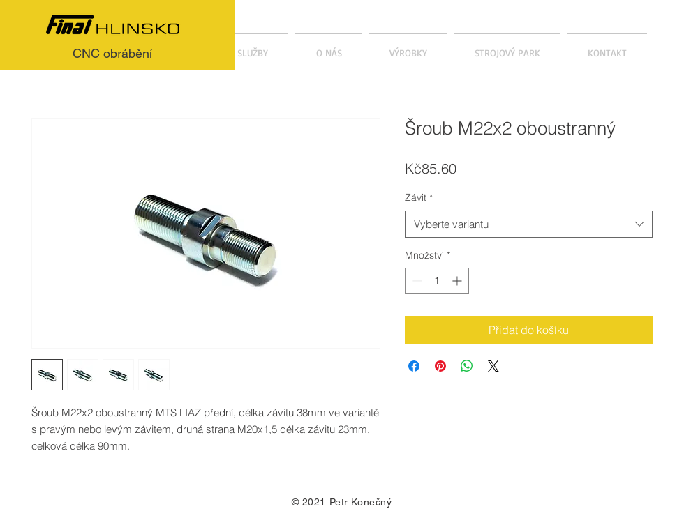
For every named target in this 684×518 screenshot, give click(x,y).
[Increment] (458, 280)
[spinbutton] (436, 280)
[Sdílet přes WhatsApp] (467, 366)
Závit (419, 197)
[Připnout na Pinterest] (440, 366)
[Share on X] (493, 366)
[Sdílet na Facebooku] (414, 366)
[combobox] (529, 224)
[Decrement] (415, 280)
